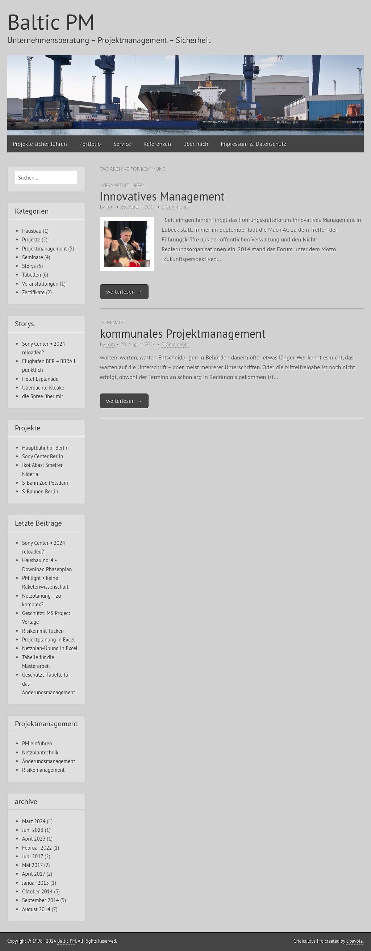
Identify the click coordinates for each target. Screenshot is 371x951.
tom (111, 207)
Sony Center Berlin (42, 456)
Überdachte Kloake (43, 387)
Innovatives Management (162, 196)
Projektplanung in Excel (48, 639)
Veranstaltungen (124, 185)
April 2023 (33, 838)
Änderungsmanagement (48, 761)
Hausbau (31, 230)
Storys (29, 265)
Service (122, 143)
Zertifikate (33, 292)
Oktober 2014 (37, 891)
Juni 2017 (32, 856)
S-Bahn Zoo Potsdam (45, 482)
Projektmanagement (44, 248)
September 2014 (40, 900)
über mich (195, 143)
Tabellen (31, 274)
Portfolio (90, 143)
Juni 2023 (32, 829)
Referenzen (157, 143)
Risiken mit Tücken (43, 630)
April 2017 (33, 873)
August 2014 (36, 909)
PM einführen (37, 743)
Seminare (113, 322)
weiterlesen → (124, 291)
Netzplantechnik (40, 752)
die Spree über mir (42, 396)
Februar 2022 (37, 847)
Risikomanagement (43, 769)
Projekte (31, 239)
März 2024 (34, 821)
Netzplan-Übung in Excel (50, 648)
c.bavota (354, 941)
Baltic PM (51, 22)
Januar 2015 (35, 882)
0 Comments (175, 207)
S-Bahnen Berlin (40, 491)
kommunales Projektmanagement (183, 333)
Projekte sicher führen (40, 143)
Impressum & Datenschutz (253, 143)
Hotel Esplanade (40, 378)
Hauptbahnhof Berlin (45, 447)
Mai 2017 (32, 865)
